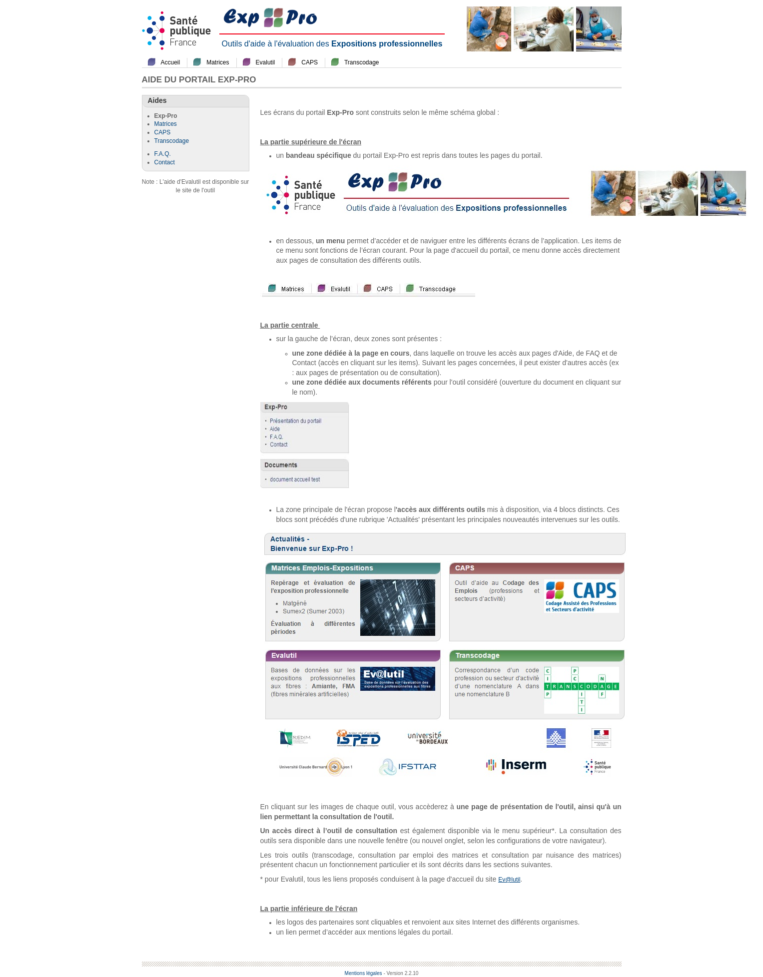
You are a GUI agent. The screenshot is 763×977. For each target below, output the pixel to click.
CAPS (309, 62)
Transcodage (361, 62)
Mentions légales (363, 973)
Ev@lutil (509, 879)
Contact (164, 162)
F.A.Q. (162, 153)
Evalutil (265, 62)
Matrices (217, 62)
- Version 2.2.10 (400, 973)
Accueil (170, 62)
